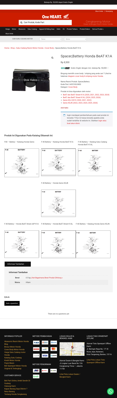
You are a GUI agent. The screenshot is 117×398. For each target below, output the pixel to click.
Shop (13, 44)
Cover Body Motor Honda (14, 345)
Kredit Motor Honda (12, 355)
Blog (6, 339)
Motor (14, 25)
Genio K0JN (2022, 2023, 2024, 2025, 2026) (80, 99)
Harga (8, 25)
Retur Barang (9, 387)
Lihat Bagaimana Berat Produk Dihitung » (47, 274)
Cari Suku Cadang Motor (22, 35)
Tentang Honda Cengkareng (15, 389)
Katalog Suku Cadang (13, 353)
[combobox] (45, 18)
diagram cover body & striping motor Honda (85, 72)
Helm (58, 25)
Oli (64, 25)
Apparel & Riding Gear (46, 25)
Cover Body (49, 44)
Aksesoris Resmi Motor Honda (16, 336)
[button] (52, 54)
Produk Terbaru (72, 25)
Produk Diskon (85, 25)
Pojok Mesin (9, 358)
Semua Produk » (98, 25)
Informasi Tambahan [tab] (15, 260)
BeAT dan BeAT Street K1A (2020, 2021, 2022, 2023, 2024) (86, 91)
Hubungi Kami (10, 381)
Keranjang (109, 6)
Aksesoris (22, 25)
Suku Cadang (32, 25)
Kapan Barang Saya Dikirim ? (15, 384)
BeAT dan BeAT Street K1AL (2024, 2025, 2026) (82, 93)
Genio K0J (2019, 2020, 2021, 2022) (77, 96)
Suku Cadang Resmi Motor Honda (29, 44)
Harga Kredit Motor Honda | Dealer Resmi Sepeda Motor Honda (58, 12)
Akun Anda (99, 6)
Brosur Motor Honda (12, 342)
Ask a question (12, 298)
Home (6, 44)
